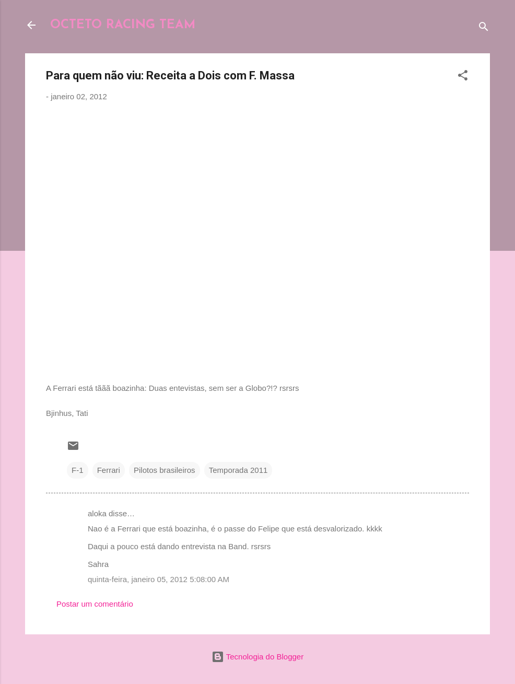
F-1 (78, 470)
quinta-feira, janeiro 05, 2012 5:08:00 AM (158, 579)
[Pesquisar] (483, 28)
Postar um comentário (94, 603)
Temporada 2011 (238, 470)
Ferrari (108, 470)
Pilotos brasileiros (164, 470)
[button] (463, 77)
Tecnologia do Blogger (257, 656)
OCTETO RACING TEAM (122, 25)
